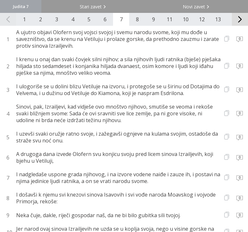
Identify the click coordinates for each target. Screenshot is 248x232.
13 (218, 19)
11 (169, 19)
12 (202, 19)
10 (186, 19)
